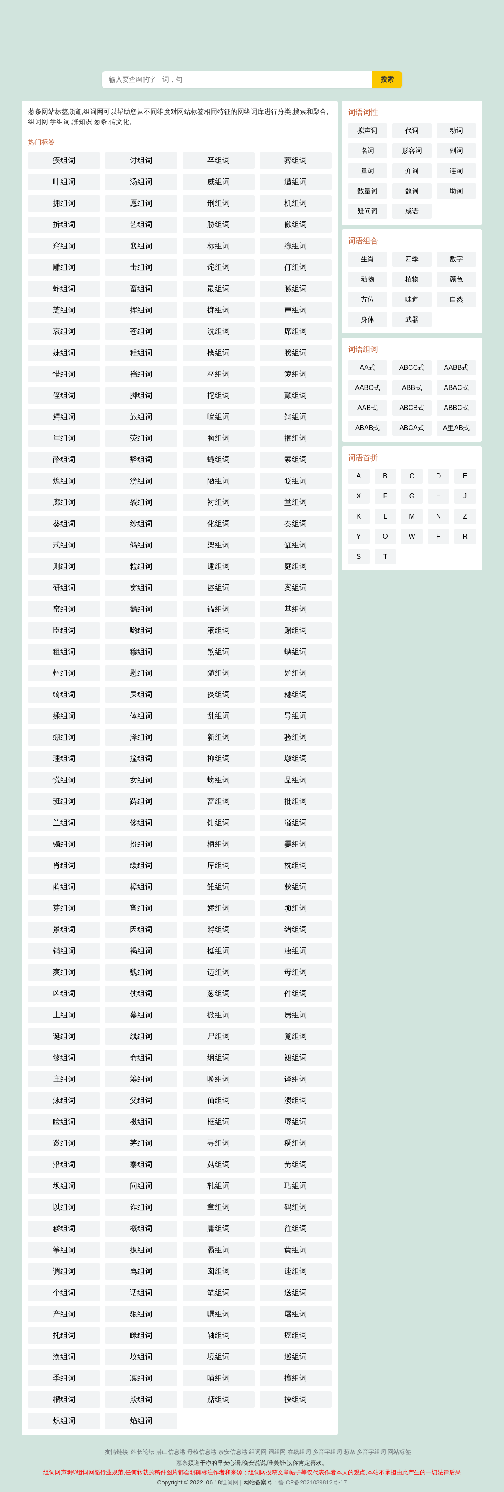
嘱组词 (218, 1314)
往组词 (295, 1228)
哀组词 (64, 331)
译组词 (295, 1079)
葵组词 (64, 523)
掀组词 (218, 1015)
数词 (412, 190)
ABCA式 (411, 427)
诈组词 (141, 1207)
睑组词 (64, 1122)
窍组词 (64, 246)
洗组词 (218, 331)
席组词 (295, 331)
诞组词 (64, 1036)
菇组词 (218, 1164)
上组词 (64, 1015)
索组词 (295, 459)
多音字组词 (327, 1451)
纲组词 (218, 1057)
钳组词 (218, 822)
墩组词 (295, 758)
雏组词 (218, 887)
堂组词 (295, 502)
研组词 (64, 587)
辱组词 (295, 1122)
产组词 (64, 1314)
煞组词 (218, 652)
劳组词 (295, 1164)
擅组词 (295, 1378)
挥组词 (141, 310)
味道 (412, 299)
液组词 (218, 630)
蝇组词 (218, 459)
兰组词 (64, 822)
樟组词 (141, 887)
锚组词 (218, 609)
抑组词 (218, 758)
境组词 (218, 1357)
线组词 (141, 1036)
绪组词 (295, 929)
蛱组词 (295, 652)
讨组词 (141, 160)
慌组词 (64, 780)
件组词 (295, 993)
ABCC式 (411, 367)
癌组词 (295, 1335)
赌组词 (295, 630)
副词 (456, 150)
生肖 (367, 259)
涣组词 (64, 1357)
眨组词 (295, 481)
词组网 (277, 1451)
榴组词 (64, 1399)
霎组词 (295, 844)
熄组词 (64, 481)
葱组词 (218, 993)
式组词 (64, 545)
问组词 (141, 1186)
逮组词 (218, 566)
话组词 (141, 1292)
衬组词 (218, 502)
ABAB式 (367, 427)
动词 (456, 130)
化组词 (218, 523)
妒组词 (295, 673)
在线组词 (299, 1451)
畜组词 (141, 288)
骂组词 (141, 1271)
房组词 (295, 1015)
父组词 (141, 1100)
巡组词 (295, 1357)
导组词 (295, 716)
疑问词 (367, 210)
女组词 (141, 780)
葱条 (252, 33)
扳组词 (141, 1250)
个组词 (64, 1292)
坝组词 (64, 1186)
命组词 (141, 1057)
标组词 (218, 246)
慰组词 (141, 673)
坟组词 (141, 1357)
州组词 (64, 673)
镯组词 (64, 844)
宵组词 (141, 908)
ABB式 (412, 387)
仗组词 (141, 993)
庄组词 (64, 1079)
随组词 (218, 673)
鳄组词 (64, 417)
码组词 (295, 1207)
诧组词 (218, 267)
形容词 (412, 150)
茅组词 (141, 1143)
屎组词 (141, 694)
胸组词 (218, 438)
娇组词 (218, 908)
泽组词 (141, 737)
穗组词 (295, 694)
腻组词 (295, 288)
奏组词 (295, 523)
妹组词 (64, 352)
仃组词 (295, 267)
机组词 (295, 203)
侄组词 (64, 395)
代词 (412, 130)
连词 (456, 170)
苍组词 (141, 331)
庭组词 (295, 566)
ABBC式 (456, 407)
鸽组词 (141, 545)
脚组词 (141, 395)
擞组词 (141, 1122)
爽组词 (64, 972)
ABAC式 (456, 387)
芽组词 (64, 908)
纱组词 (141, 523)
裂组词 (141, 502)
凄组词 (295, 951)
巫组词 (218, 374)
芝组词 (64, 310)
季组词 (64, 1378)
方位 (367, 299)
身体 (367, 319)
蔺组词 (64, 887)
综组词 (295, 246)
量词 (367, 170)
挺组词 (218, 951)
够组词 (64, 1057)
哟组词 (141, 630)
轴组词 (218, 1335)
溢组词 (295, 822)
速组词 (295, 1271)
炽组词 (64, 1421)
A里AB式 (456, 427)
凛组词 (141, 1378)
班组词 (64, 801)
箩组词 (295, 374)
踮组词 (218, 1399)
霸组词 (218, 1250)
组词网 (258, 1451)
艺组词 (141, 224)
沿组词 (64, 1164)
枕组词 (295, 865)
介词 (412, 170)
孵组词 (218, 929)
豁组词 (141, 459)
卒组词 (218, 160)
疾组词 (64, 160)
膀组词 (295, 352)
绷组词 (64, 737)
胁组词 (218, 224)
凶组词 (64, 993)
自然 (456, 299)
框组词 (218, 1122)
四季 (412, 259)
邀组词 (64, 1143)
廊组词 (64, 502)
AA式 (367, 367)
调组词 (64, 1271)
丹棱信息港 (201, 1451)
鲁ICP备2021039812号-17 (312, 1482)
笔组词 (218, 1292)
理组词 (64, 758)
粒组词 (141, 566)
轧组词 (218, 1186)
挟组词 (295, 1399)
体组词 (141, 716)
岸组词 (64, 438)
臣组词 (64, 630)
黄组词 (295, 1250)
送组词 (295, 1292)
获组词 (295, 887)
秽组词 (64, 1228)
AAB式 (367, 407)
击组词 (141, 267)
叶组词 (64, 182)
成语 (412, 210)
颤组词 (295, 395)
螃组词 (218, 780)
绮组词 (64, 694)
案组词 (295, 587)
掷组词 (218, 310)
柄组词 (218, 844)
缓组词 (141, 865)
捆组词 (295, 438)
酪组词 (64, 459)
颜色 (456, 279)
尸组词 (218, 1036)
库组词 (218, 865)
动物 (367, 279)
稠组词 (295, 1143)
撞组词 (141, 758)
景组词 (64, 929)
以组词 (64, 1207)
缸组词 (295, 545)
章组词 (218, 1207)
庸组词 (218, 1228)
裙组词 (295, 1057)
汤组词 (141, 182)
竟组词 (295, 1036)
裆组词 (141, 374)
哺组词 (218, 1378)
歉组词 (295, 224)
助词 (456, 190)
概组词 (141, 1228)
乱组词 (218, 716)
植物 (412, 279)
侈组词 (141, 822)
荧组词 (141, 438)
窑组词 (64, 609)
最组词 (218, 288)
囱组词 (218, 1271)
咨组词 (218, 587)
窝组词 (141, 587)
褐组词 (141, 951)
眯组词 (141, 1335)
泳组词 (64, 1100)
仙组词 (218, 1100)
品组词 (295, 780)
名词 (367, 150)
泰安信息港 (232, 1451)
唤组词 (218, 1079)
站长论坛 (142, 1451)
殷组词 (141, 1399)
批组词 (295, 801)
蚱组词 (64, 288)
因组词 (141, 929)
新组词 (218, 737)
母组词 (295, 972)
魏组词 (141, 972)
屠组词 (295, 1314)
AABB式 (456, 367)
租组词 (64, 652)
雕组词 (64, 267)
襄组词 (141, 246)
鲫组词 (295, 417)
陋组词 (218, 481)
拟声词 (367, 130)
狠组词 (141, 1314)
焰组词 (141, 1421)
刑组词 (218, 203)
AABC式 (367, 387)
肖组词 (64, 865)
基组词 (295, 609)
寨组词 (141, 1164)
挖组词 (218, 395)
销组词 (64, 951)
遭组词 (295, 182)
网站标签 (399, 1451)
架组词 (218, 545)
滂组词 (141, 481)
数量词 (367, 190)
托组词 (64, 1335)
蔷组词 (218, 801)
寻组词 (218, 1143)
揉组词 (64, 716)
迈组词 (218, 972)
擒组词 (218, 352)
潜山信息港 (170, 1451)
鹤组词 (141, 609)
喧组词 (218, 417)
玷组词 (295, 1186)
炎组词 (218, 694)
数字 (456, 259)
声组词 (295, 310)
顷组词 (295, 908)
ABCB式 (411, 407)
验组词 (295, 737)
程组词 (141, 352)
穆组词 (141, 652)
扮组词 (141, 844)
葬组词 (295, 160)
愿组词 (141, 203)
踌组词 (141, 801)
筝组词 (64, 1250)
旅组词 (141, 417)
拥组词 (64, 203)
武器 (412, 319)
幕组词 (141, 1015)
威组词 (218, 182)
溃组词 (295, 1100)
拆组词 (64, 224)
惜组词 (64, 374)
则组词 (64, 566)
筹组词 (141, 1079)
